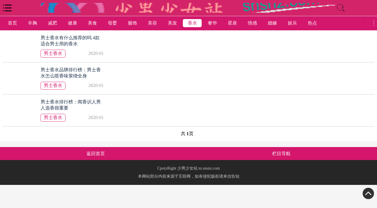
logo (188, 8)
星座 (232, 23)
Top (368, 193)
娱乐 (292, 23)
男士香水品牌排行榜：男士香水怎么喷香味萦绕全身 (71, 72)
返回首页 (95, 153)
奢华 (212, 23)
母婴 (112, 23)
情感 (252, 23)
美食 (92, 23)
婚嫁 (272, 23)
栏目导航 (281, 153)
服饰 (132, 23)
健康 (72, 23)
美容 (152, 23)
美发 (172, 23)
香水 (192, 23)
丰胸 (32, 23)
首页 (12, 23)
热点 (312, 23)
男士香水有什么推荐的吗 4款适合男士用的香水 (70, 40)
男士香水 (53, 53)
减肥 (52, 23)
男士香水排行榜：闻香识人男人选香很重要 (71, 104)
